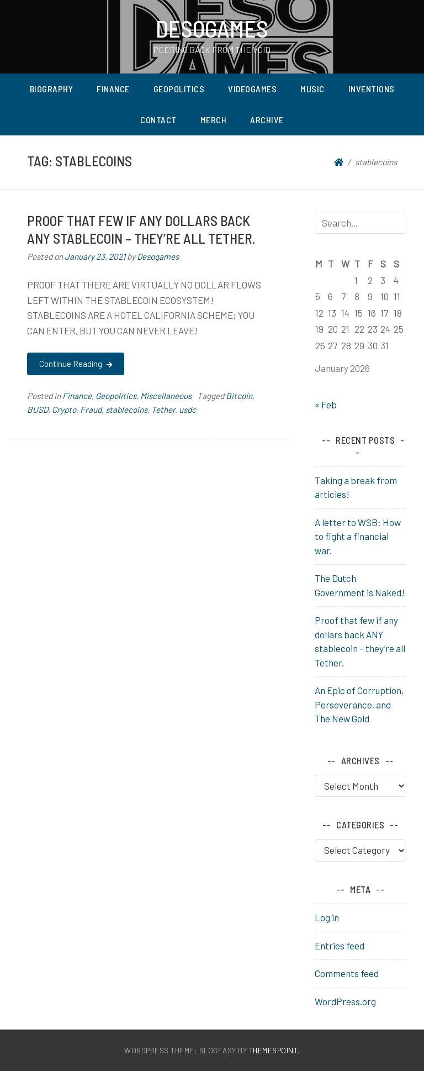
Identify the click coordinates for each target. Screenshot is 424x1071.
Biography (51, 88)
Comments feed (347, 973)
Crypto (64, 409)
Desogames (212, 28)
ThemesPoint (273, 1050)
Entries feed (339, 945)
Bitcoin (239, 396)
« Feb (326, 404)
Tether (163, 409)
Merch (213, 119)
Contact (158, 119)
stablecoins (126, 409)
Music (312, 88)
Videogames (252, 88)
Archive (267, 119)
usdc (187, 409)
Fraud (91, 409)
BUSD (37, 409)
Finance (113, 88)
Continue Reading (75, 364)
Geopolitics (179, 88)
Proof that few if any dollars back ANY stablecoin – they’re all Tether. (141, 229)
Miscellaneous (166, 396)
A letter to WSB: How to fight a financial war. (358, 536)
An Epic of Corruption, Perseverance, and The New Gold (359, 704)
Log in (327, 917)
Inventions (371, 88)
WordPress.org (345, 1001)
